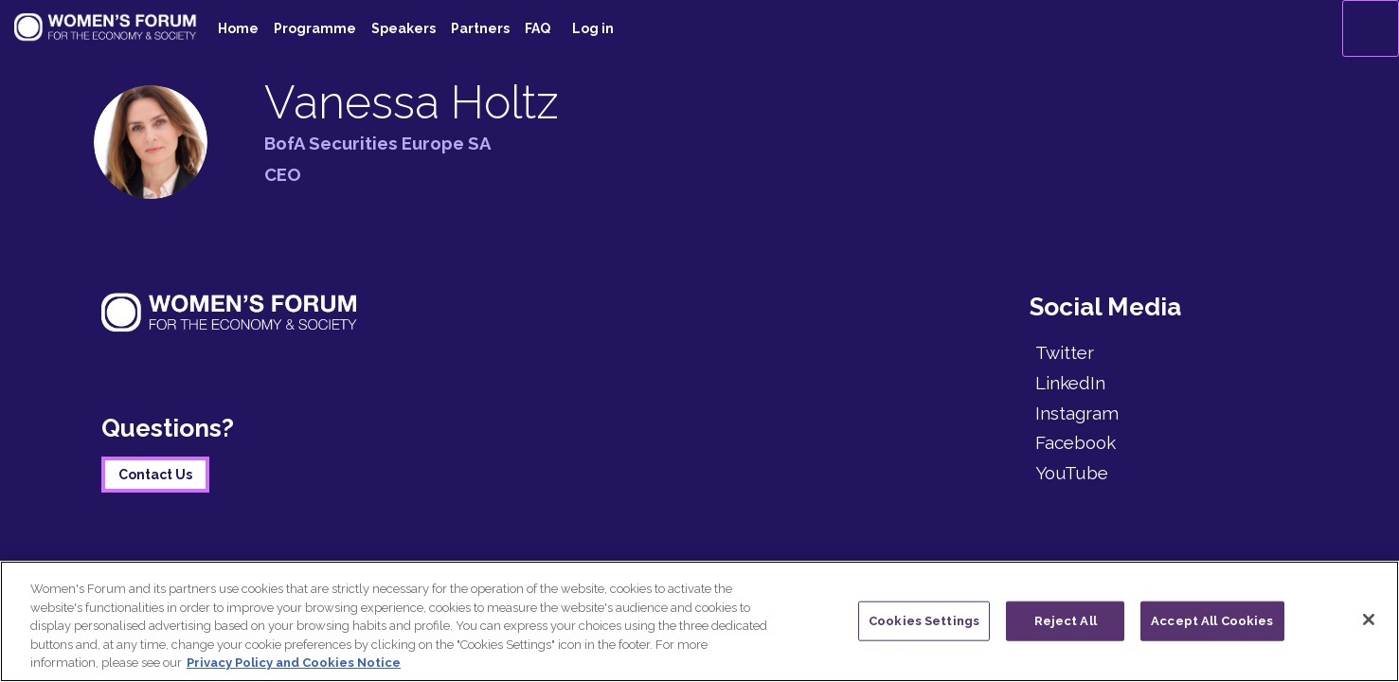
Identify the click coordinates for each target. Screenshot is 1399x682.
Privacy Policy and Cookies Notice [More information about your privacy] (294, 662)
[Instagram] (1164, 413)
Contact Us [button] (155, 474)
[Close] (1369, 619)
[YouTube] (1164, 472)
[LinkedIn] (1164, 382)
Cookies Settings (924, 621)
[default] (537, 28)
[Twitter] (1164, 352)
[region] (699, 621)
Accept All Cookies (1212, 621)
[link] (238, 28)
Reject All (1065, 621)
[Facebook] (1164, 442)
